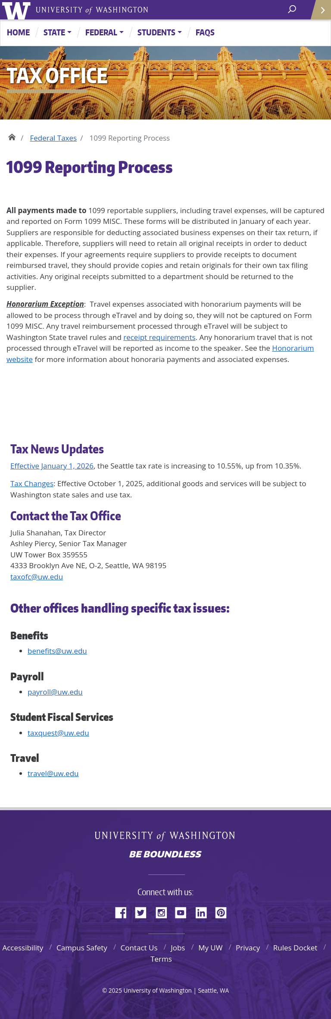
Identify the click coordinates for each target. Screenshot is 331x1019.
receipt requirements (159, 337)
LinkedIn (204, 911)
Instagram (164, 911)
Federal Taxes (53, 138)
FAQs (205, 32)
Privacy (248, 948)
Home (18, 32)
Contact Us (139, 948)
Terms (161, 959)
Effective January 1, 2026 (52, 466)
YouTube (184, 911)
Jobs (178, 948)
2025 (115, 990)
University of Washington (18, 9)
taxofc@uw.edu (36, 577)
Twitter (144, 911)
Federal (101, 32)
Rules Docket (295, 948)
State (54, 32)
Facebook (124, 911)
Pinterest (224, 911)
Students (156, 32)
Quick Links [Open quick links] (317, 13)
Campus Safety (81, 948)
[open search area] (293, 9)
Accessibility (22, 948)
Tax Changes (31, 483)
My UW (210, 948)
